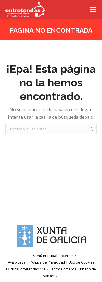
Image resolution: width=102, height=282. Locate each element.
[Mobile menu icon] (93, 9)
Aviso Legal (17, 262)
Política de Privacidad (47, 262)
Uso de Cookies (81, 262)
